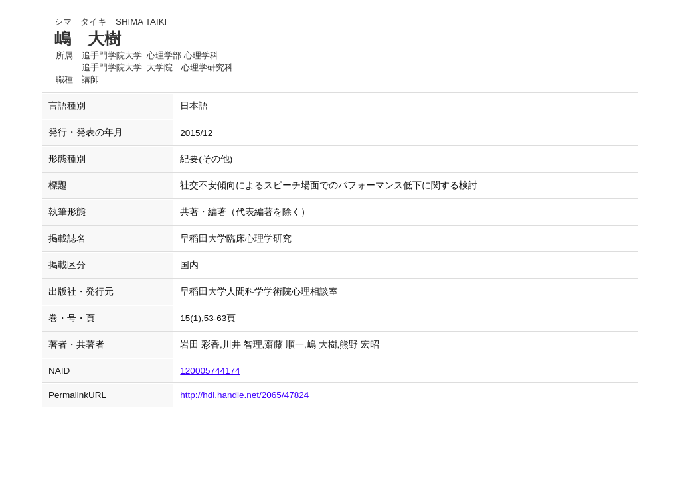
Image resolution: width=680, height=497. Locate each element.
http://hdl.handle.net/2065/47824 (244, 395)
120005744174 (210, 371)
